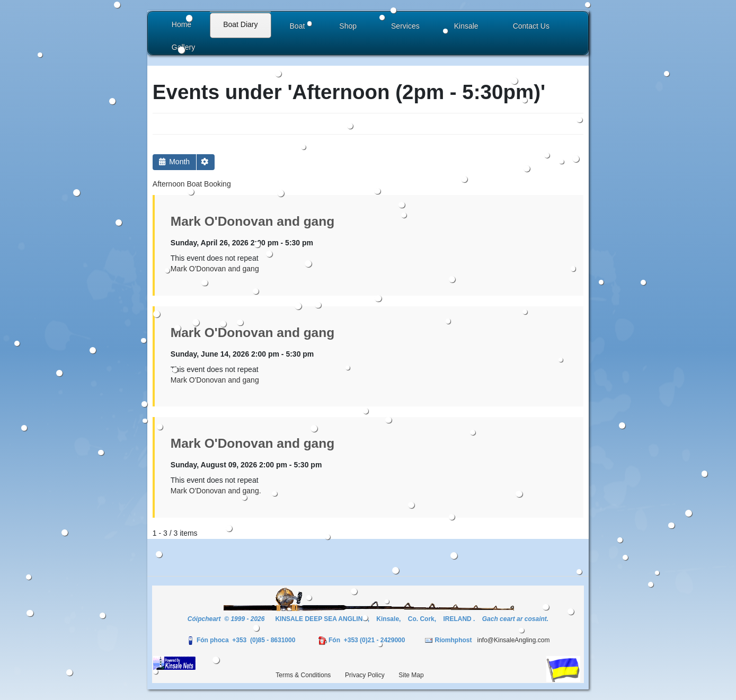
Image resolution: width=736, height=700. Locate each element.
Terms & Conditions (303, 675)
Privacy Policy (365, 675)
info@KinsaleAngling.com (513, 640)
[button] (299, 27)
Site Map (410, 675)
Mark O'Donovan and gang (252, 221)
